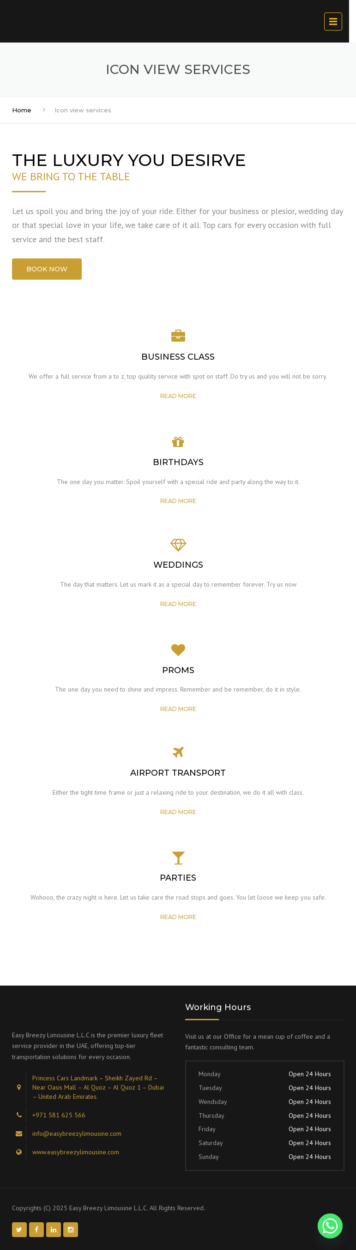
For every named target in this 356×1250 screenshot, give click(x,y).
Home (21, 110)
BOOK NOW (46, 269)
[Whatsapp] (330, 1225)
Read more (178, 395)
